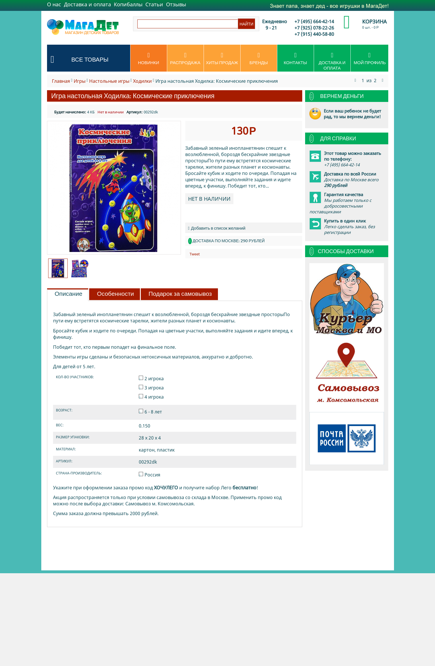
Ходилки (142, 81)
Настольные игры (109, 81)
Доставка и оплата (87, 4)
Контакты (295, 58)
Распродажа (185, 58)
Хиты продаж (222, 58)
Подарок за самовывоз (180, 293)
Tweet (195, 254)
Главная (61, 81)
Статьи (154, 4)
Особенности (115, 293)
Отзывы (176, 4)
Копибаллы (128, 4)
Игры (79, 81)
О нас (54, 4)
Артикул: (134, 112)
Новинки (148, 58)
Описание (69, 293)
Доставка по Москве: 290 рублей (229, 240)
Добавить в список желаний (216, 228)
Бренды (258, 58)
